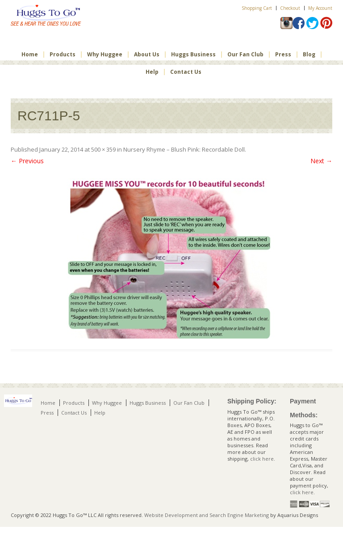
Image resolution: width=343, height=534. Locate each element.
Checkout (290, 8)
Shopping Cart (257, 8)
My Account (320, 8)
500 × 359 (103, 149)
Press (283, 54)
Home (29, 54)
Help (152, 72)
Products (62, 54)
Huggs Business (193, 54)
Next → (321, 161)
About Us (146, 54)
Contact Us (185, 72)
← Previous (27, 161)
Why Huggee (104, 54)
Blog (309, 54)
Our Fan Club (245, 54)
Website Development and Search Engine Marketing (206, 515)
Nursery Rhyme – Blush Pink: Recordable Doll (184, 149)
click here (262, 458)
